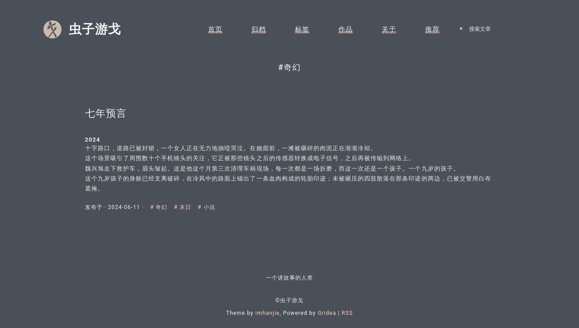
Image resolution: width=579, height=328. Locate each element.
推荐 (432, 29)
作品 (345, 29)
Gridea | (330, 313)
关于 (389, 29)
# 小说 (211, 207)
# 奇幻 (165, 207)
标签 (302, 29)
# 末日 (188, 207)
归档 (259, 29)
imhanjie (268, 313)
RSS (347, 313)
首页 (215, 29)
